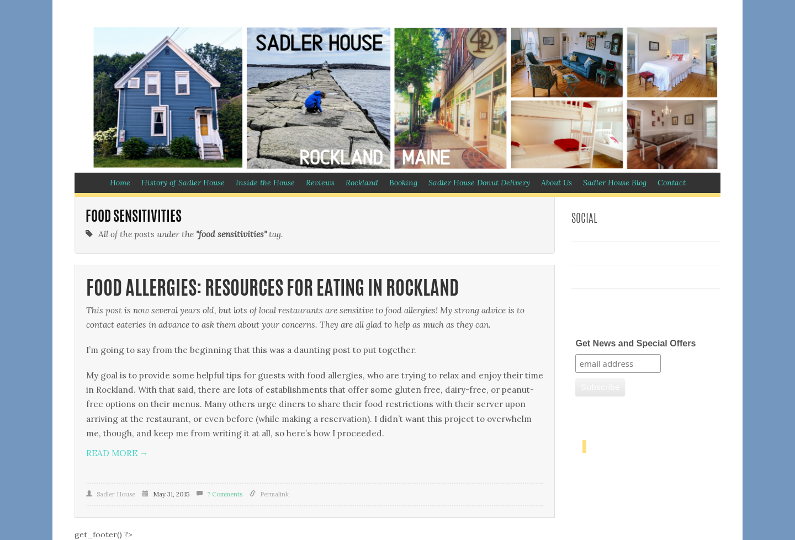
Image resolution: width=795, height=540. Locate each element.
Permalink (274, 494)
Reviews (320, 183)
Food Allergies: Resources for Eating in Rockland (272, 290)
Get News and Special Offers (635, 343)
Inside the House (265, 183)
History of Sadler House (183, 183)
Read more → (117, 453)
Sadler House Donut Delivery (479, 183)
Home (120, 183)
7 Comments (224, 494)
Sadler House (116, 494)
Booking (403, 183)
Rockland (362, 183)
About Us (556, 183)
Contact (672, 183)
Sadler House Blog (614, 183)
